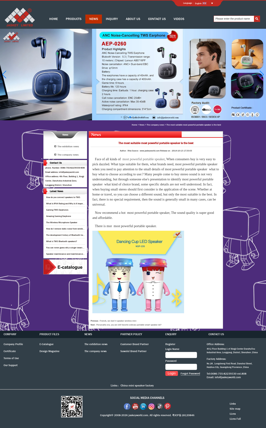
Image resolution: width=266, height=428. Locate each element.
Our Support (11, 365)
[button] (121, 117)
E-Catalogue (47, 344)
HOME (53, 19)
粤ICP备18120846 (183, 415)
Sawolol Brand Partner (133, 351)
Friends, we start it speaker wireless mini (118, 320)
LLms (233, 414)
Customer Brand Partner (134, 344)
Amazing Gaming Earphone (58, 216)
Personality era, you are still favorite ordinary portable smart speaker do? (128, 324)
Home (134, 124)
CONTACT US (157, 19)
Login (172, 373)
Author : (124, 150)
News (141, 124)
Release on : (166, 150)
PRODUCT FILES (49, 334)
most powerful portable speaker (143, 159)
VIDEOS (179, 19)
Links (233, 404)
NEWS (93, 19)
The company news (155, 124)
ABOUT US (133, 19)
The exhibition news (68, 146)
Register (170, 344)
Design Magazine (49, 351)
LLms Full (235, 419)
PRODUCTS (73, 19)
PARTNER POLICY (131, 334)
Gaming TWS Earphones (57, 209)
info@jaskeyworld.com (228, 377)
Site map (235, 409)
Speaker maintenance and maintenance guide (67, 253)
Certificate (10, 351)
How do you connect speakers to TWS (63, 197)
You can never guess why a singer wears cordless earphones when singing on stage (83, 247)
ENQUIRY (170, 334)
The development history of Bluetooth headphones (69, 235)
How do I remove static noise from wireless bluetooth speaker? (74, 228)
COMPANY (10, 334)
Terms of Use (11, 358)
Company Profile (13, 344)
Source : (136, 150)
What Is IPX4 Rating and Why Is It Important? (67, 203)
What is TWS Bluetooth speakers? (61, 241)
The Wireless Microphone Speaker (61, 222)
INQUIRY (112, 19)
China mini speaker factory (137, 385)
